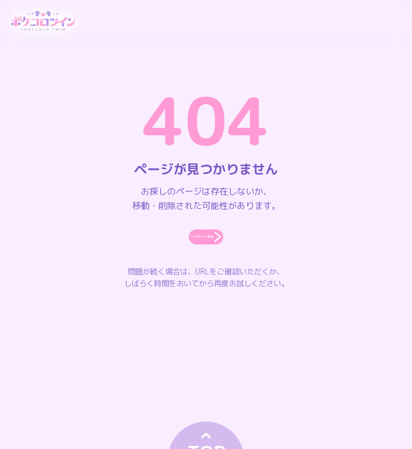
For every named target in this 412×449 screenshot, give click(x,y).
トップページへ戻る (206, 250)
